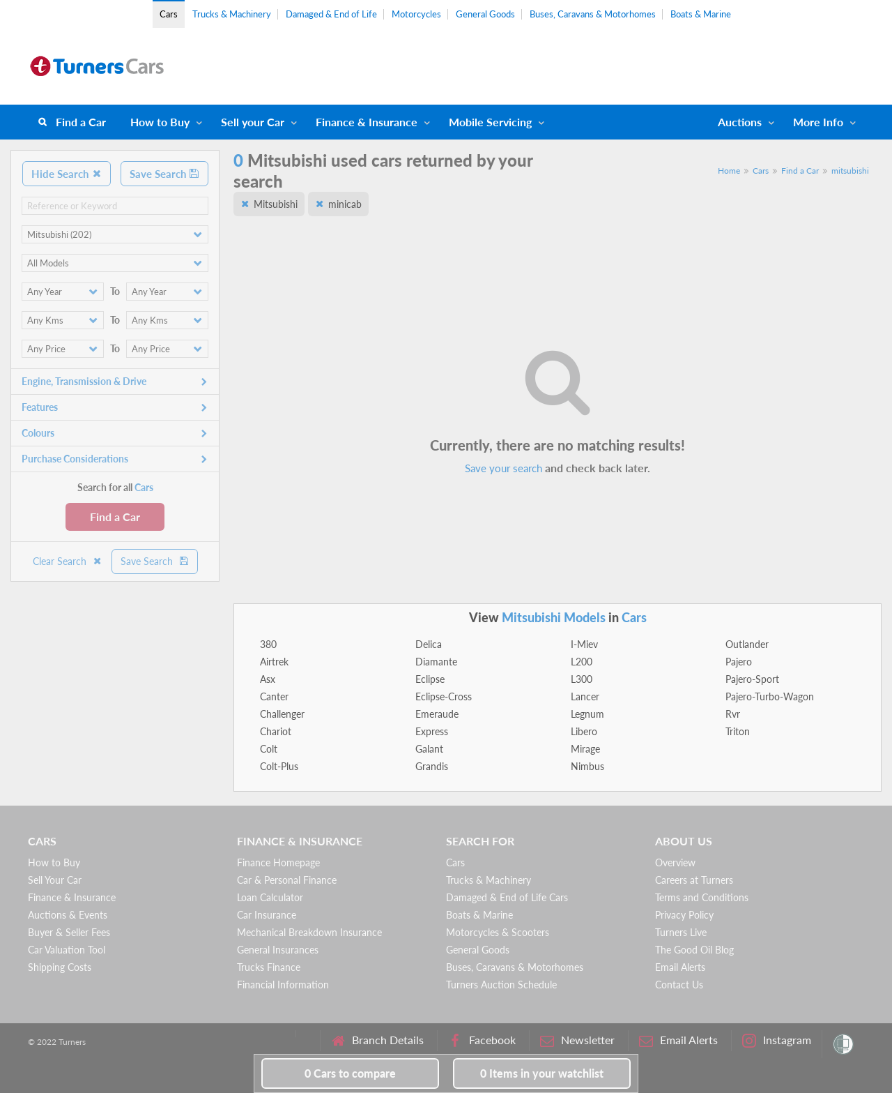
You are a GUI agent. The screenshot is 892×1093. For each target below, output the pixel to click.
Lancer (585, 696)
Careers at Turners (694, 880)
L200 (581, 662)
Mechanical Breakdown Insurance (309, 932)
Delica (428, 644)
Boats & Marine (700, 14)
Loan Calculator (270, 897)
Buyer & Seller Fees (69, 932)
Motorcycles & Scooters (497, 932)
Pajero (738, 662)
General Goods (485, 14)
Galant (429, 749)
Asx (267, 679)
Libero (584, 731)
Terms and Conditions (701, 897)
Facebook (482, 1040)
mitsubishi (850, 170)
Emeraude (437, 714)
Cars (169, 14)
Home (729, 170)
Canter (274, 696)
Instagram (776, 1040)
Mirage (585, 749)
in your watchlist (541, 1073)
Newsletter (577, 1040)
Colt (268, 749)
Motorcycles (416, 14)
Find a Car (81, 121)
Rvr (732, 714)
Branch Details (377, 1040)
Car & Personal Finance (287, 880)
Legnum (587, 714)
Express (431, 731)
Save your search (503, 468)
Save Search (164, 173)
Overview (675, 862)
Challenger (282, 714)
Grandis (431, 766)
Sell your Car (252, 121)
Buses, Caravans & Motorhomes (593, 14)
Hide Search (66, 173)
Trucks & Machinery (231, 14)
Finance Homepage (278, 862)
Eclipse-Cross (443, 696)
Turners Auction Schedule (501, 984)
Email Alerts (680, 967)
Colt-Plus (279, 766)
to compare (350, 1073)
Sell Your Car (55, 880)
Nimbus (587, 766)
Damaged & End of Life (331, 14)
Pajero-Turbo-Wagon (769, 696)
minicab (345, 204)
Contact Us (679, 984)
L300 (581, 679)
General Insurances (277, 950)
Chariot (275, 731)
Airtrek (274, 662)
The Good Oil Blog (694, 950)
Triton (737, 731)
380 (268, 644)
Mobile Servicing (490, 121)
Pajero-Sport (752, 679)
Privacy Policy (684, 915)
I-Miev (584, 644)
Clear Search (67, 561)
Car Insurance (266, 915)
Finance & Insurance (366, 121)
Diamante (436, 662)
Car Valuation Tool (66, 950)
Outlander (747, 644)
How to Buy (160, 121)
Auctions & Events (67, 915)
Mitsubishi (276, 204)
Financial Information (283, 984)
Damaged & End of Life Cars (507, 897)
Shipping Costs (59, 967)
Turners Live (681, 932)
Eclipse (430, 679)
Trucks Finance (268, 967)
